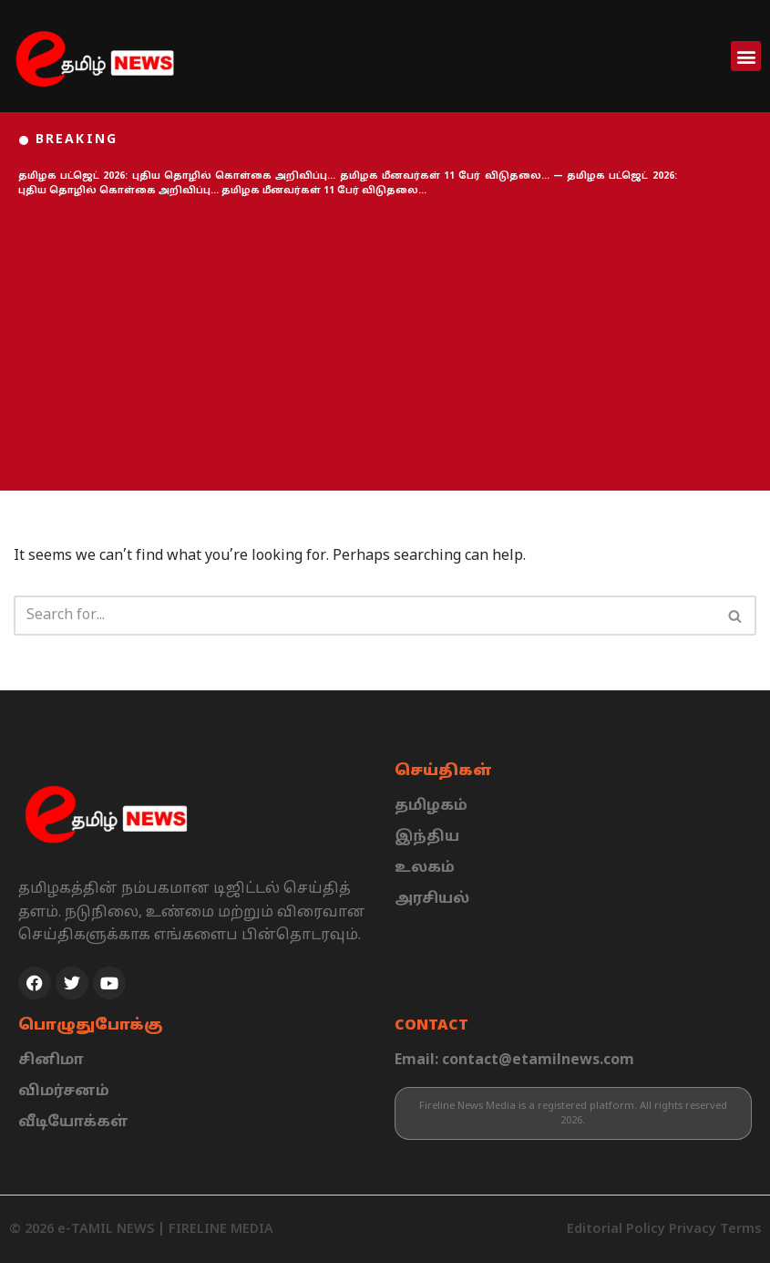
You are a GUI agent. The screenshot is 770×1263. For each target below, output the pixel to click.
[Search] (364, 615)
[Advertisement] (385, 344)
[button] (746, 56)
